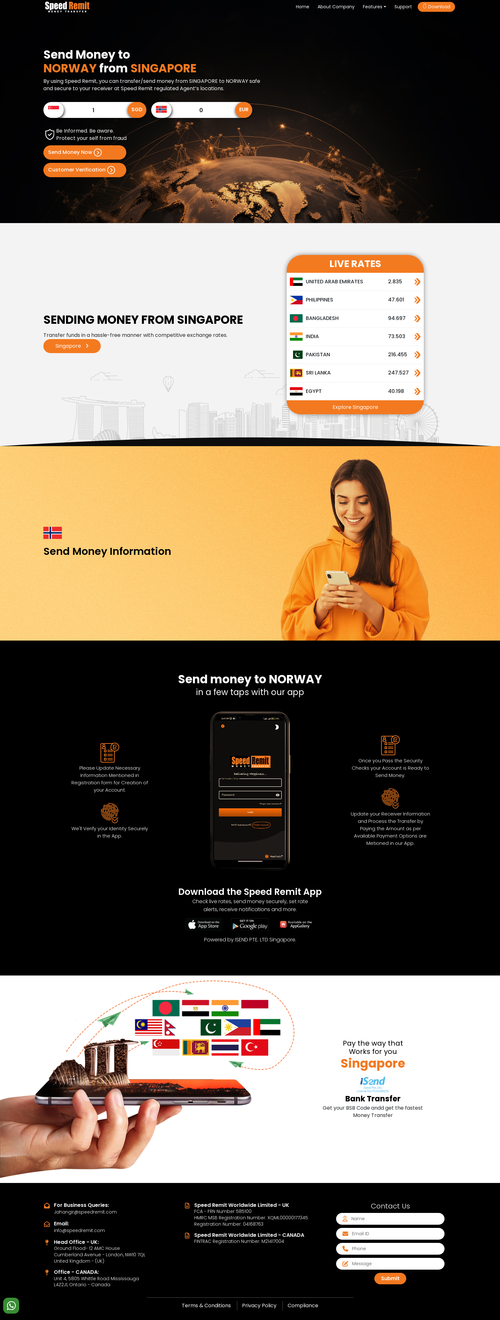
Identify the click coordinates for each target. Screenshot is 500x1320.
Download (436, 7)
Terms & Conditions (206, 1305)
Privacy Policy (259, 1305)
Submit (390, 1278)
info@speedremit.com (79, 1230)
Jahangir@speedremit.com (85, 1212)
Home (304, 6)
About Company (336, 7)
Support (403, 7)
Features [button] (372, 7)
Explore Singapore (355, 407)
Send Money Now (75, 152)
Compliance (303, 1305)
